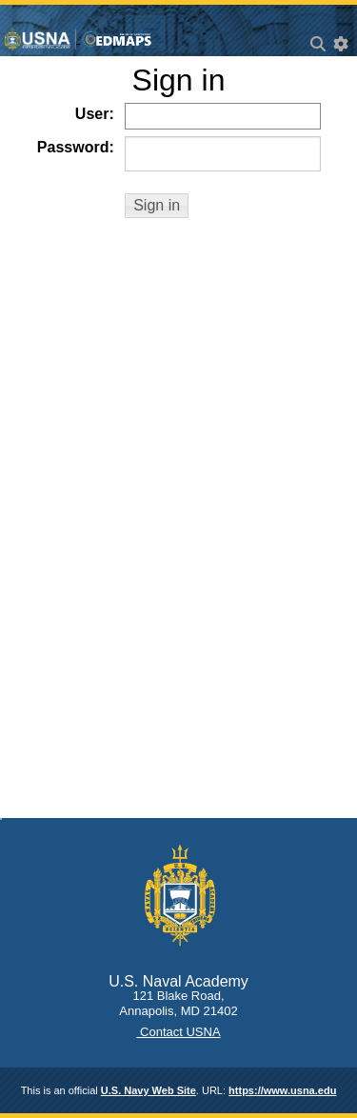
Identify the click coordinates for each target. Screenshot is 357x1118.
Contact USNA (178, 1032)
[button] (156, 205)
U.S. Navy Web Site (148, 1090)
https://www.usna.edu (282, 1090)
